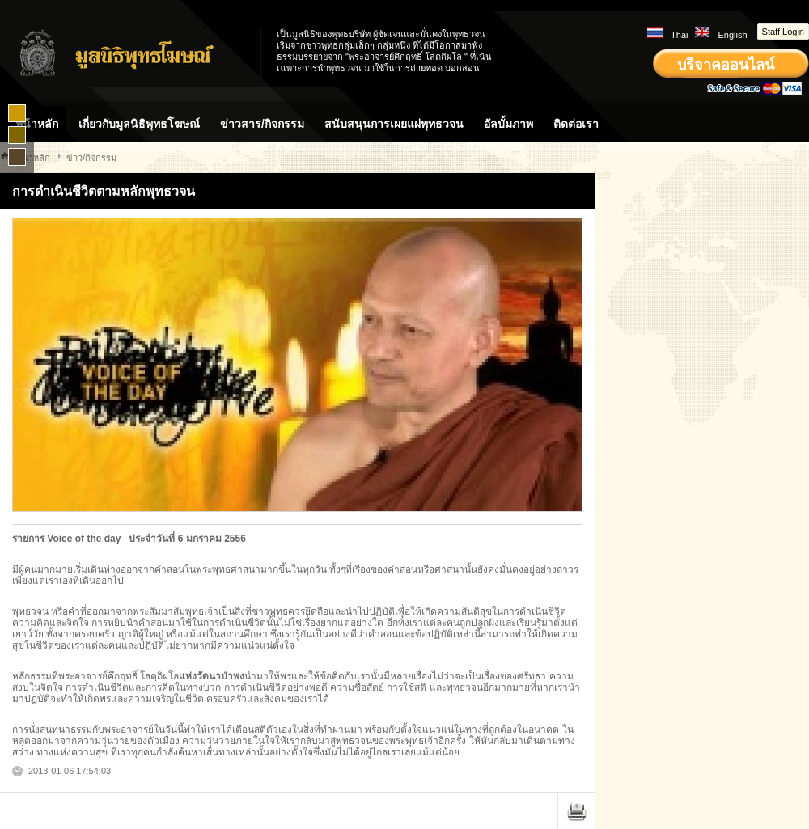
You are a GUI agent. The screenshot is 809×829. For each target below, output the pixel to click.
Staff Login (783, 31)
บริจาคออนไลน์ (725, 65)
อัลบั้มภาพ (508, 123)
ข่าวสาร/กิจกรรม (262, 123)
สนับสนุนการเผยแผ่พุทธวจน (394, 123)
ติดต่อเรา (576, 123)
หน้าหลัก (36, 123)
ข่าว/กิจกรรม (91, 158)
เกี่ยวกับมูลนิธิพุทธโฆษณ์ (139, 123)
